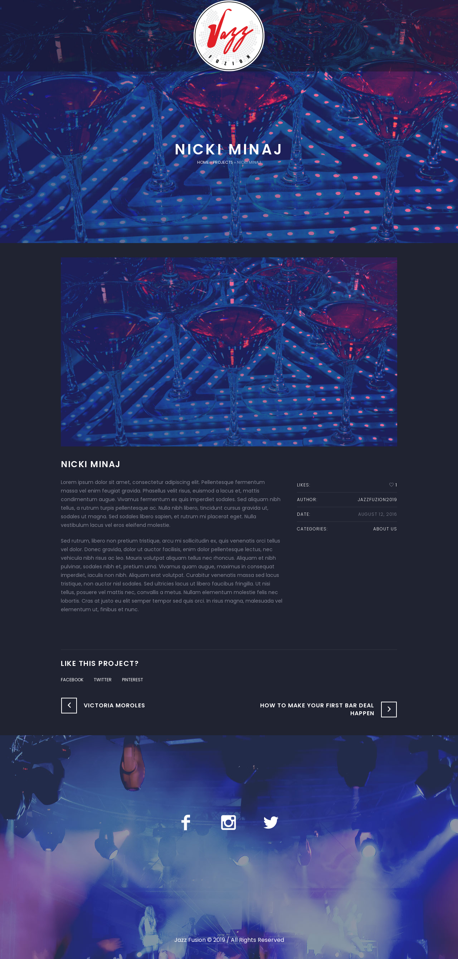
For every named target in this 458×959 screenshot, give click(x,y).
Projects (223, 162)
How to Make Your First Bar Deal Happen (317, 709)
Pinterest (132, 680)
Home (203, 162)
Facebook (72, 680)
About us (385, 529)
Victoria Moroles (114, 705)
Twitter (103, 680)
